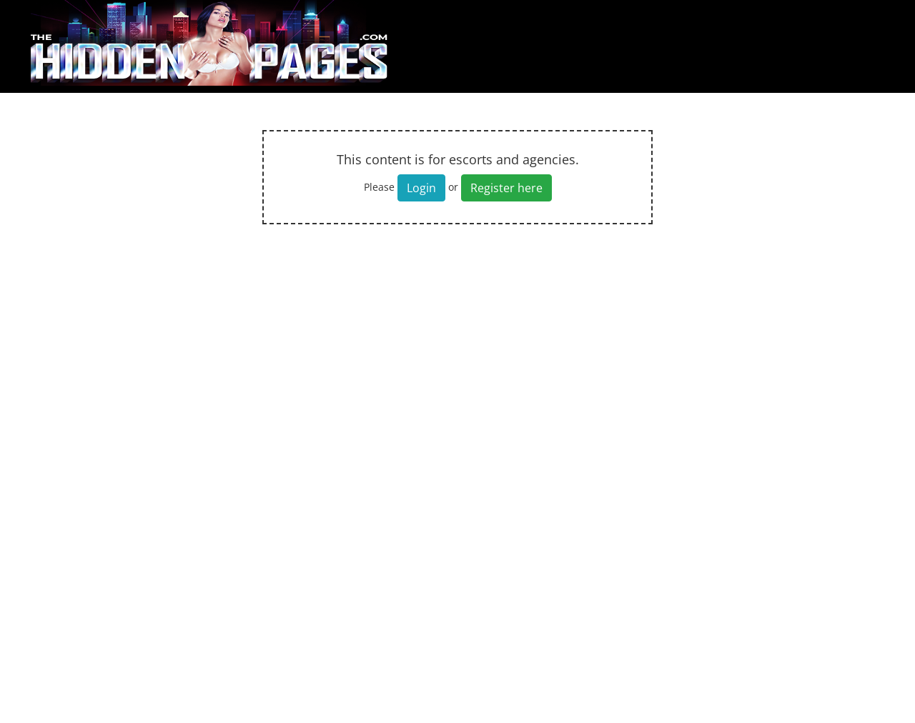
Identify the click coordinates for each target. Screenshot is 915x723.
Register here (506, 188)
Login (421, 188)
